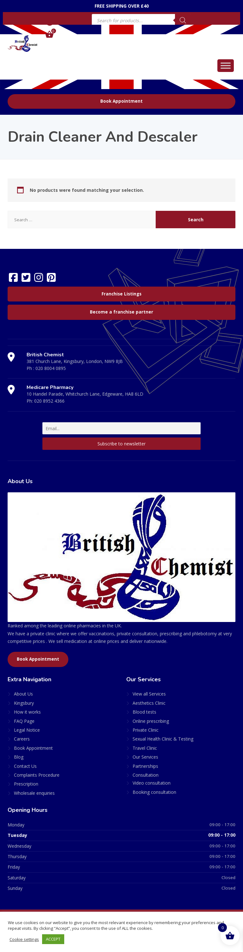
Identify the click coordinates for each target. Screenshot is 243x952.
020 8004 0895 (50, 368)
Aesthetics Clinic (149, 703)
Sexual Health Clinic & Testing (163, 739)
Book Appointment (121, 101)
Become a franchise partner (121, 312)
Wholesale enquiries (34, 793)
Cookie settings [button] (24, 939)
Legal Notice (27, 730)
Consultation (146, 775)
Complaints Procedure (36, 775)
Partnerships (145, 766)
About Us (23, 694)
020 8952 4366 (49, 401)
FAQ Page (24, 721)
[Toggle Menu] (226, 65)
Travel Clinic (145, 748)
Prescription (26, 784)
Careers (22, 739)
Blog (18, 757)
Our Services (145, 757)
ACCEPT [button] (54, 939)
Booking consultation (154, 792)
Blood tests (144, 712)
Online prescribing (151, 721)
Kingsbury (24, 703)
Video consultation (152, 783)
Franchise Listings (121, 294)
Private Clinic (146, 730)
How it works (27, 712)
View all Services (149, 694)
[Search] (183, 20)
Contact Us (25, 766)
